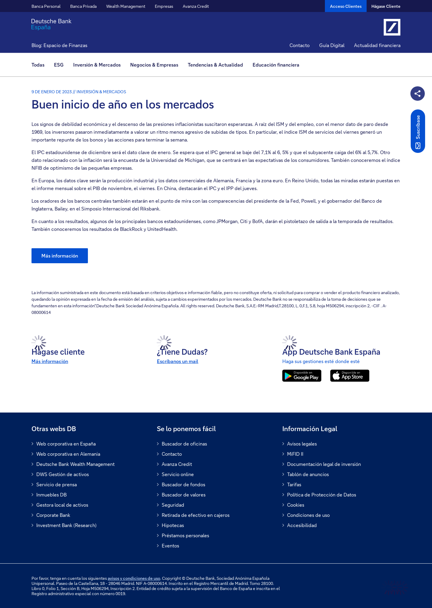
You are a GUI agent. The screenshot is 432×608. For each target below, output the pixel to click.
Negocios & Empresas (154, 64)
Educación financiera (276, 64)
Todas (38, 64)
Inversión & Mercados (97, 64)
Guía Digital (331, 45)
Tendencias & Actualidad (215, 64)
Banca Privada (83, 6)
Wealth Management (125, 6)
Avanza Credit (196, 6)
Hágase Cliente (385, 6)
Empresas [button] (164, 6)
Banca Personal (46, 6)
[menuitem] (40, 64)
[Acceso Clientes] (346, 6)
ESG (59, 64)
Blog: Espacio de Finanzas (59, 45)
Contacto (300, 45)
